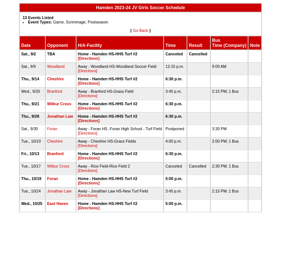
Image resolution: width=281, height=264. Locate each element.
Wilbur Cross (59, 104)
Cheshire (55, 79)
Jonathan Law (60, 116)
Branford (54, 91)
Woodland (56, 66)
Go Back (140, 30)
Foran (52, 128)
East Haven (57, 203)
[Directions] (89, 58)
